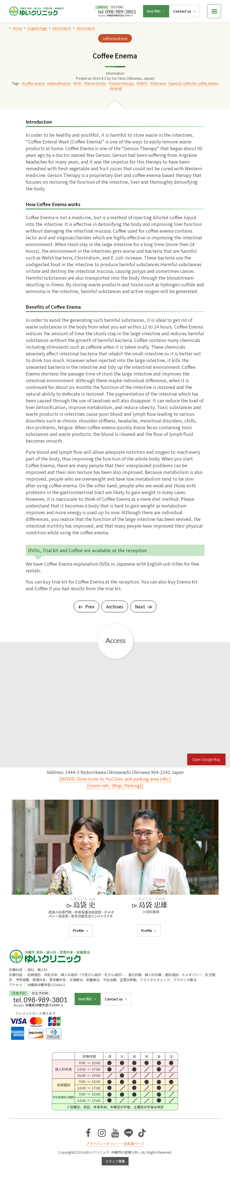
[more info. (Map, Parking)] (115, 785)
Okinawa (159, 83)
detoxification (60, 83)
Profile (81, 930)
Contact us (184, 11)
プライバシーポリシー (103, 1143)
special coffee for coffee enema (194, 83)
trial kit (117, 88)
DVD (78, 83)
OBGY (143, 83)
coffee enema (34, 83)
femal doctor (96, 83)
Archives (114, 606)
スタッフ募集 (115, 1161)
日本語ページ (134, 1143)
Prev (86, 606)
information (115, 38)
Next (143, 606)
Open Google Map (206, 759)
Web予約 (156, 11)
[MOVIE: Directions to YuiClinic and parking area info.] (115, 778)
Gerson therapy (122, 83)
